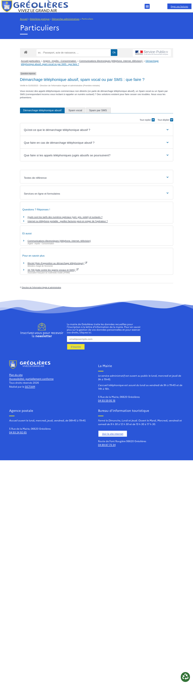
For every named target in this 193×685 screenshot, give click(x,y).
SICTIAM (30, 386)
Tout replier (147, 119)
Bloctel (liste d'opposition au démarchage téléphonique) (57, 263)
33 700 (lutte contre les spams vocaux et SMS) (53, 270)
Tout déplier (165, 119)
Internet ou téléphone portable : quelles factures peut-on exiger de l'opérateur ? (68, 221)
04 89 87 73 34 (107, 444)
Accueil (24, 18)
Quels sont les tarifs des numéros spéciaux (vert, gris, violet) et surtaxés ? (65, 217)
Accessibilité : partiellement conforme (31, 378)
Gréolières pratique (40, 18)
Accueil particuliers (31, 61)
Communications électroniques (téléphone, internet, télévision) (111, 61)
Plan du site (16, 374)
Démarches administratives (65, 18)
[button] (147, 6)
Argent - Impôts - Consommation (60, 61)
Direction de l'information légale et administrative (41, 287)
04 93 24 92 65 (18, 432)
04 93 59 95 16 (106, 400)
